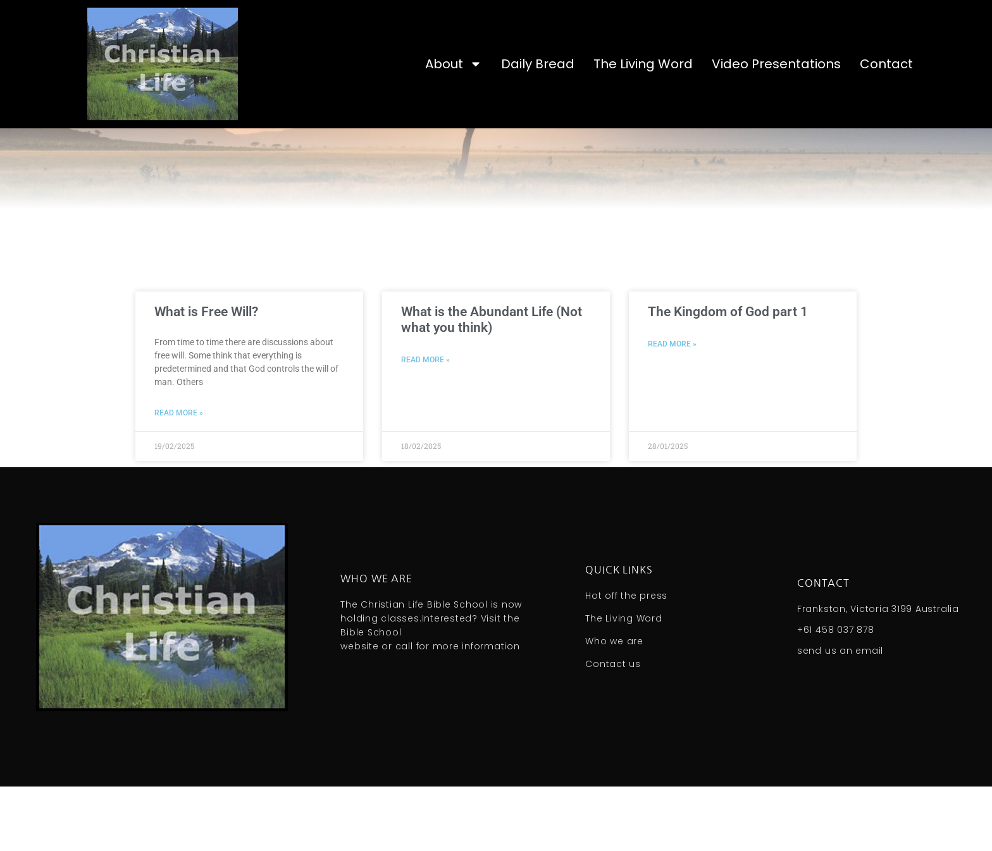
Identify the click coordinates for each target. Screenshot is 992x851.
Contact (886, 64)
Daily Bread (537, 64)
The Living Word (643, 64)
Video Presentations (776, 64)
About (453, 63)
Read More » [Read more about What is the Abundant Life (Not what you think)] (425, 424)
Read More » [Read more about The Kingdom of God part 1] (672, 409)
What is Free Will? (206, 376)
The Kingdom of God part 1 (728, 376)
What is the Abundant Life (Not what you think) (491, 384)
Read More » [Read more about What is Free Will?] (178, 478)
